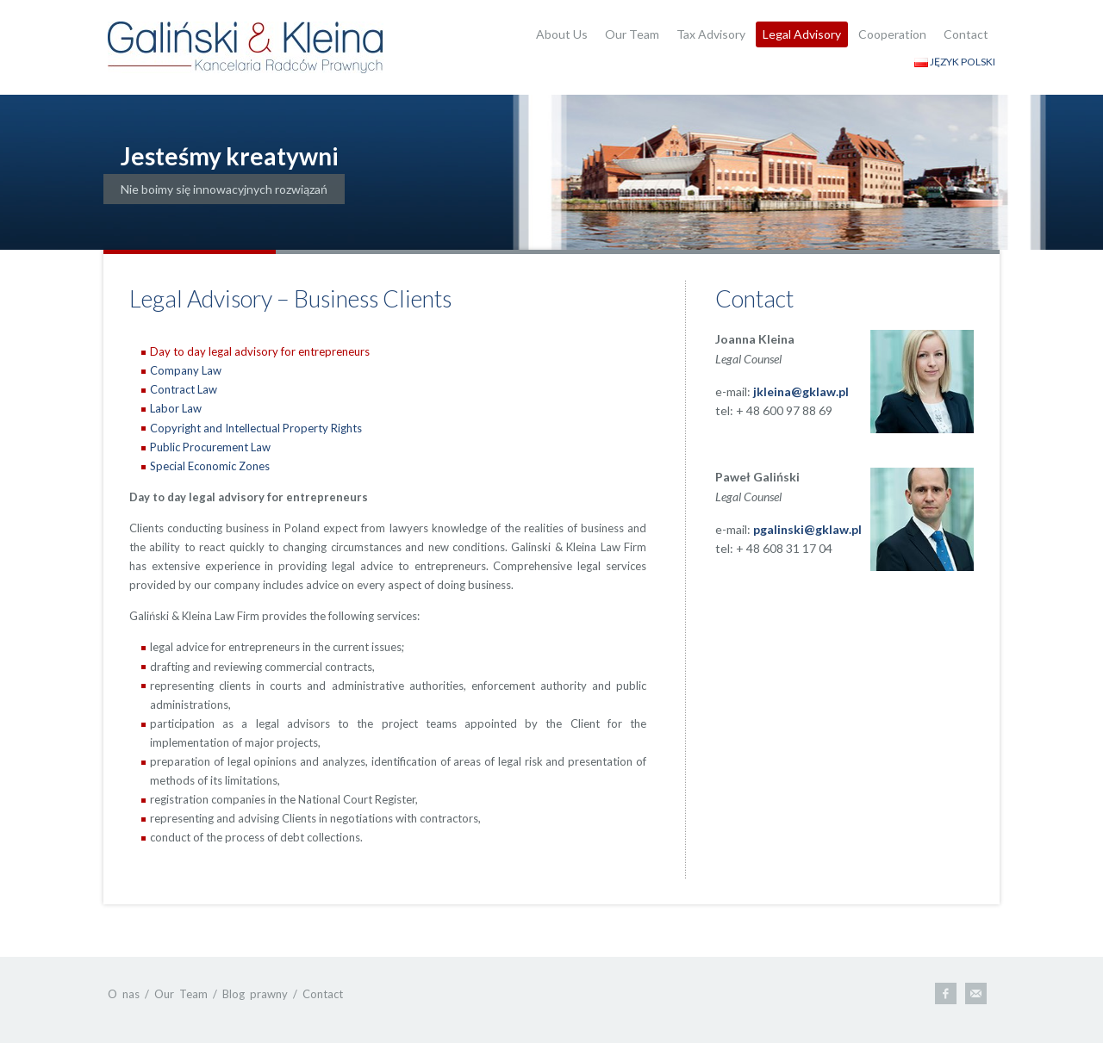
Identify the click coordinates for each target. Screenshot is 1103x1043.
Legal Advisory (802, 34)
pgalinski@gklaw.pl (807, 529)
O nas (124, 994)
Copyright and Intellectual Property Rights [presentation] (256, 428)
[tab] (393, 351)
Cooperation (892, 34)
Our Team (632, 34)
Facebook (946, 993)
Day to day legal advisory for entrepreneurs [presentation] (260, 351)
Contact (966, 34)
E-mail (976, 993)
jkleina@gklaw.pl (801, 391)
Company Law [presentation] (185, 370)
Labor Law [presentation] (176, 408)
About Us (562, 34)
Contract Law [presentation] (183, 389)
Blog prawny (255, 994)
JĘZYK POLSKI (954, 61)
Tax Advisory (710, 34)
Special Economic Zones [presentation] (210, 466)
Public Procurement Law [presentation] (210, 447)
